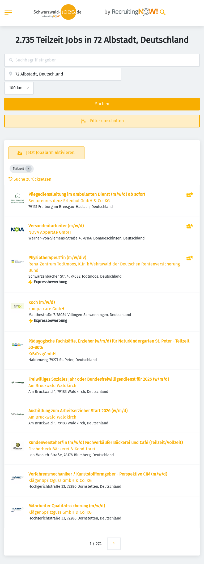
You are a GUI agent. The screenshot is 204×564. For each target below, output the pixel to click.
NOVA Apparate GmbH (49, 232)
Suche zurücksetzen (29, 179)
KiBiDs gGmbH (42, 353)
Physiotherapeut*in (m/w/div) (57, 257)
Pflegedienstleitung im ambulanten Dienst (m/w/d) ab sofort (86, 194)
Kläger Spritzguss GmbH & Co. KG (60, 480)
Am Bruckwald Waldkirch (52, 385)
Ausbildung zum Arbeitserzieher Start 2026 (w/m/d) (78, 410)
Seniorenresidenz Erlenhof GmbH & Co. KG (69, 200)
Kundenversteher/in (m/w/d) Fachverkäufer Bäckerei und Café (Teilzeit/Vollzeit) (105, 442)
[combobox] (102, 60)
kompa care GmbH (46, 308)
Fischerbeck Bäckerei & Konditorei (61, 448)
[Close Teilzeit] (28, 169)
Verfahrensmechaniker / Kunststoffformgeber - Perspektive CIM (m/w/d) (97, 474)
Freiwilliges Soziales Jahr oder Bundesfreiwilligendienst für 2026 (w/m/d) (98, 379)
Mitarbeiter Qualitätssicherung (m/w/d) (66, 505)
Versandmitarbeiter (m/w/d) (56, 225)
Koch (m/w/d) (41, 302)
